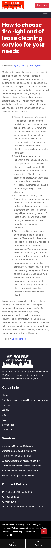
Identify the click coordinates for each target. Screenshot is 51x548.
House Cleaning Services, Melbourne (20, 476)
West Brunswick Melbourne (18, 492)
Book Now (42, 5)
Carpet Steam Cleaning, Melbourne (19, 451)
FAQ (4, 420)
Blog (4, 415)
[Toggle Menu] (45, 15)
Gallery (5, 410)
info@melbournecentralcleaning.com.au (24, 507)
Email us (38, 543)
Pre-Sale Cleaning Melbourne (16, 456)
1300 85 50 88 (12, 497)
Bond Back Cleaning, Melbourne (17, 446)
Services (6, 405)
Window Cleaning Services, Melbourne (21, 461)
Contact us (7, 430)
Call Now (12, 543)
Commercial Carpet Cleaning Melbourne (21, 466)
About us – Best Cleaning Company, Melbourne (25, 400)
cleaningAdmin (36, 66)
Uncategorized (19, 339)
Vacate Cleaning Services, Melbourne (20, 471)
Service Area (8, 425)
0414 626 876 (12, 502)
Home (5, 395)
